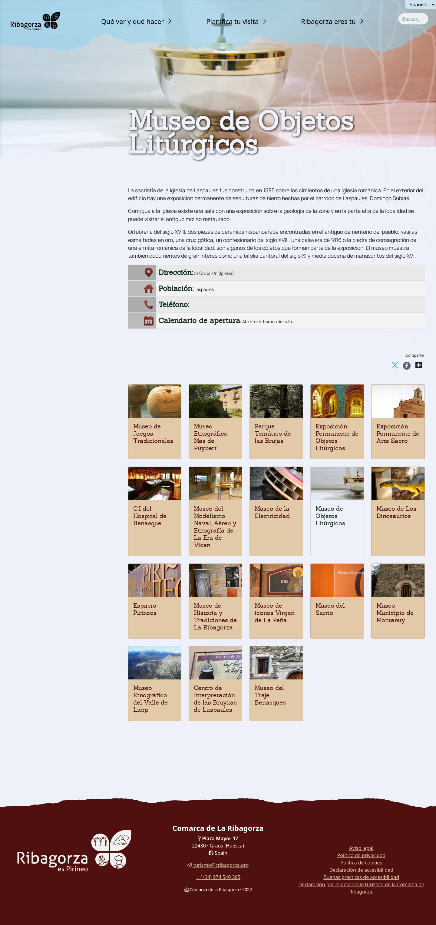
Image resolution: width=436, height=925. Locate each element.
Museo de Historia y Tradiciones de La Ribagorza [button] (62, 275)
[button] (168, 21)
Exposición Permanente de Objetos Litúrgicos (336, 437)
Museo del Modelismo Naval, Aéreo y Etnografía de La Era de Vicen (215, 527)
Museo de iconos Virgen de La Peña (275, 613)
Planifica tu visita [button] (232, 21)
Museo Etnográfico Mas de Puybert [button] (62, 404)
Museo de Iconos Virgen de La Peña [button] (63, 261)
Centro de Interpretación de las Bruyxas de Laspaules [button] (57, 445)
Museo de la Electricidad (272, 512)
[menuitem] (137, 21)
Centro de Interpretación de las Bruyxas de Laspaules (215, 699)
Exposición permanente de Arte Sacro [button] (57, 363)
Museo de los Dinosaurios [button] (51, 300)
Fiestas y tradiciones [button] (47, 471)
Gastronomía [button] (39, 484)
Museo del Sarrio (330, 609)
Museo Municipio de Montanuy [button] (56, 415)
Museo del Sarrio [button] (41, 250)
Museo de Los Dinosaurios (396, 512)
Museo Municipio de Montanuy (395, 613)
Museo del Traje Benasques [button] (52, 458)
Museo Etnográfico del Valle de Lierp (150, 699)
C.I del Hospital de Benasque (150, 516)
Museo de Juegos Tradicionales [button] (57, 239)
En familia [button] (34, 497)
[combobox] (413, 19)
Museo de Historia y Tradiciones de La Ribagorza (215, 616)
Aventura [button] (33, 141)
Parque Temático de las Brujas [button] (56, 393)
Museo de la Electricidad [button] (50, 322)
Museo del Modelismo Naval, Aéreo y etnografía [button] (64, 336)
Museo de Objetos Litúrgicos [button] (54, 311)
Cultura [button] (30, 154)
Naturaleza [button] (35, 128)
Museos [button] (28, 227)
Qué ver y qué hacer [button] (132, 21)
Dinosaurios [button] (34, 215)
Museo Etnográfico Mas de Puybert (211, 437)
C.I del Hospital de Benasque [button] (54, 349)
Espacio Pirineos (145, 609)
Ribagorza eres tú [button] (328, 21)
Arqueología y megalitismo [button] (56, 203)
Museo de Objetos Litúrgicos (330, 516)
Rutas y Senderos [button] (46, 510)
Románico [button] (32, 179)
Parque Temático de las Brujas (273, 433)
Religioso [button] (31, 191)
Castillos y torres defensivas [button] (57, 167)
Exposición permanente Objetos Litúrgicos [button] (57, 379)
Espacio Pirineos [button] (40, 289)
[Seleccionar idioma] (420, 4)
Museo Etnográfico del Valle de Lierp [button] (57, 428)
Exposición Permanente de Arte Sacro (397, 433)
